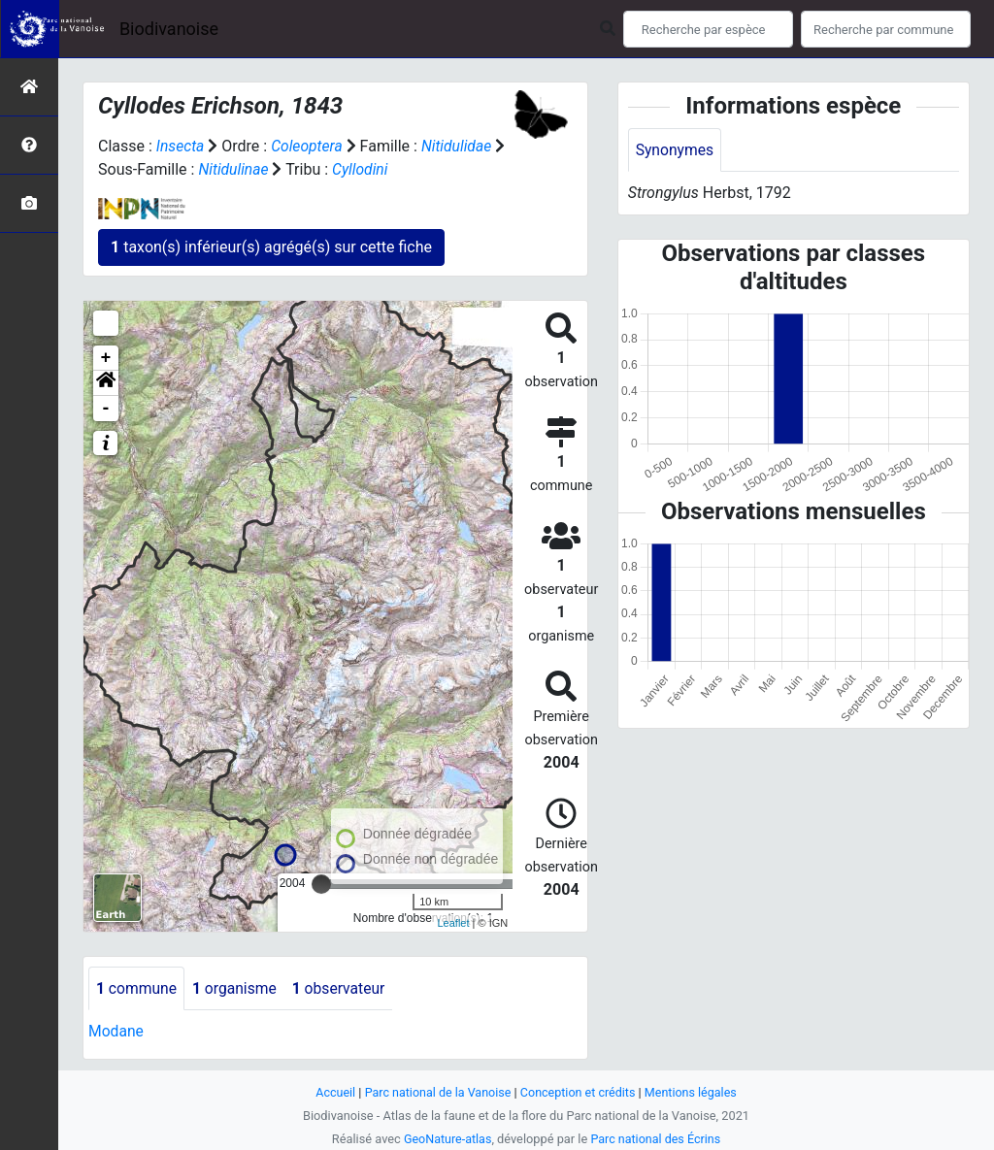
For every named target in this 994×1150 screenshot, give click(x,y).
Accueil (332, 1092)
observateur (343, 988)
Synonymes (675, 150)
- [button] (106, 408)
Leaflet (453, 923)
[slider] (321, 884)
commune (137, 988)
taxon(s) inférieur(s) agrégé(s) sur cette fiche (271, 247)
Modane (116, 1032)
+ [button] (106, 358)
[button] (105, 383)
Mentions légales (693, 1092)
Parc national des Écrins (656, 1139)
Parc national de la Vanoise (436, 1092)
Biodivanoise (168, 28)
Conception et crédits (579, 1092)
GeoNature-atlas (446, 1139)
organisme (237, 988)
